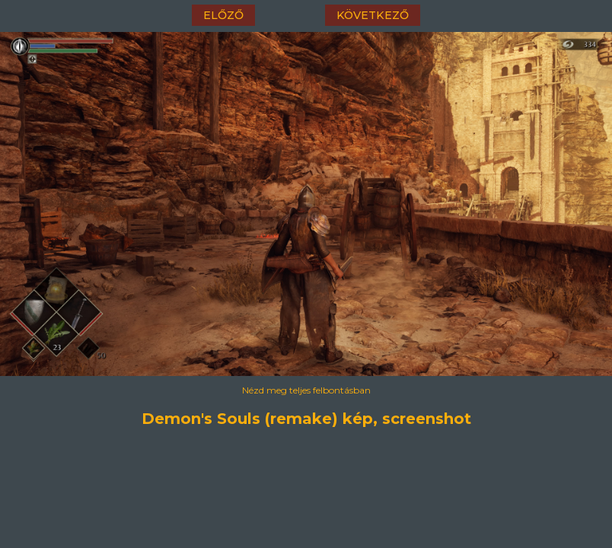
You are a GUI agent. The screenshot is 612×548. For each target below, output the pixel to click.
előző (223, 15)
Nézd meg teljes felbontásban (306, 390)
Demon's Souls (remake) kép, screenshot (306, 418)
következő (372, 15)
